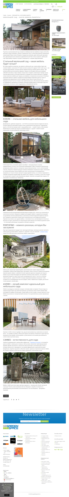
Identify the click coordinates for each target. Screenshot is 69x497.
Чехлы (63, 10)
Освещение (48, 10)
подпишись (45, 421)
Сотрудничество (45, 437)
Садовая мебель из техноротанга (46, 447)
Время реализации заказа (46, 465)
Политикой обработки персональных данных (7, 492)
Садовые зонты (35, 10)
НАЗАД (6, 396)
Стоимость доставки (46, 463)
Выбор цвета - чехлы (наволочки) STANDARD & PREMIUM (47, 482)
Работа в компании (46, 441)
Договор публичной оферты (46, 470)
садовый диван (44, 232)
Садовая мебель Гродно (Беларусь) (30, 439)
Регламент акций (45, 472)
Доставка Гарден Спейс (60, 441)
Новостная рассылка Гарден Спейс (46, 478)
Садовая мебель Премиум (27, 10)
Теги (42, 445)
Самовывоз (57, 444)
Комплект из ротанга (35, 342)
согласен (7, 495)
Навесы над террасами (56, 10)
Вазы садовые (42, 10)
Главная (4, 15)
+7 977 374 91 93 (27, 4)
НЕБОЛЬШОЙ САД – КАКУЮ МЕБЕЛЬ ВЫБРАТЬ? (21, 15)
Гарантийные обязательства (45, 467)
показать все (56, 97)
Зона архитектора (45, 443)
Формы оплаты (58, 436)
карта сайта (46, 445)
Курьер (56, 442)
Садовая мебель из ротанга (46, 450)
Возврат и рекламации (46, 476)
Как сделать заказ (45, 461)
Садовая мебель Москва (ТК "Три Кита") (31, 436)
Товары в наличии (18, 10)
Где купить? (27, 433)
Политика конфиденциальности (46, 474)
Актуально (9, 15)
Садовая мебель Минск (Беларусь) (30, 442)
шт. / (57, 7)
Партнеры (44, 444)
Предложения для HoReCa (45, 439)
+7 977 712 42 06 (34, 1)
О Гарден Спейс (45, 436)
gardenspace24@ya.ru (39, 4)
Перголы (43, 455)
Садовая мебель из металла (46, 453)
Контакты (47, 4)
